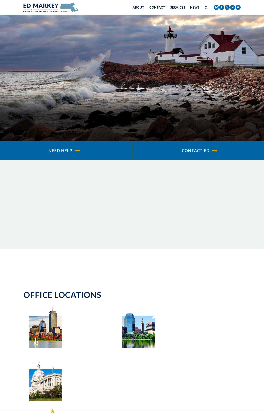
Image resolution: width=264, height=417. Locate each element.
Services (177, 7)
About (138, 7)
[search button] (206, 7)
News (195, 7)
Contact (157, 7)
